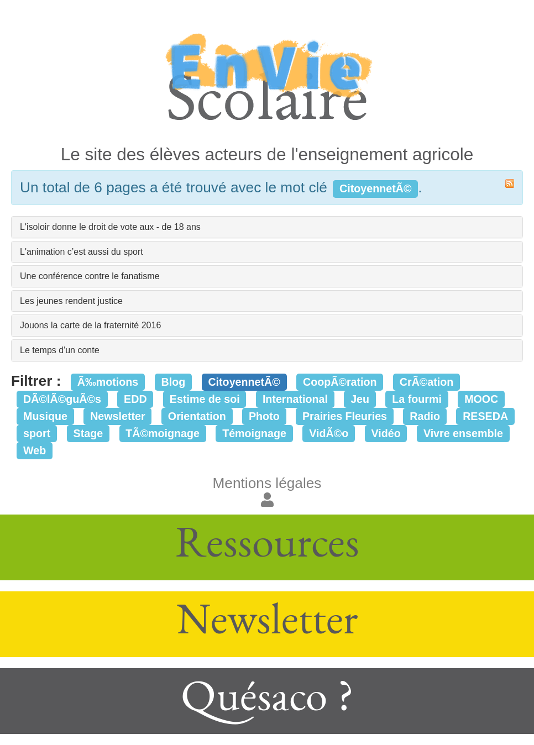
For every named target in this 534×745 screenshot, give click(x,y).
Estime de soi (205, 399)
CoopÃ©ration (340, 382)
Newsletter (117, 416)
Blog (173, 382)
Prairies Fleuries (344, 416)
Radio (425, 416)
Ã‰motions (107, 382)
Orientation (197, 416)
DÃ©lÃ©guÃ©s (62, 399)
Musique (45, 416)
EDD (135, 399)
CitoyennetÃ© (244, 382)
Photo (264, 416)
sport (36, 433)
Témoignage (254, 433)
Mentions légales (267, 483)
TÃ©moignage (162, 433)
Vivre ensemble (463, 433)
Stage (88, 433)
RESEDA (485, 416)
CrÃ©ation (427, 382)
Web (34, 450)
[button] (267, 500)
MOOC (481, 399)
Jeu (359, 399)
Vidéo (385, 433)
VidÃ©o (328, 433)
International (295, 399)
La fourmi (417, 399)
